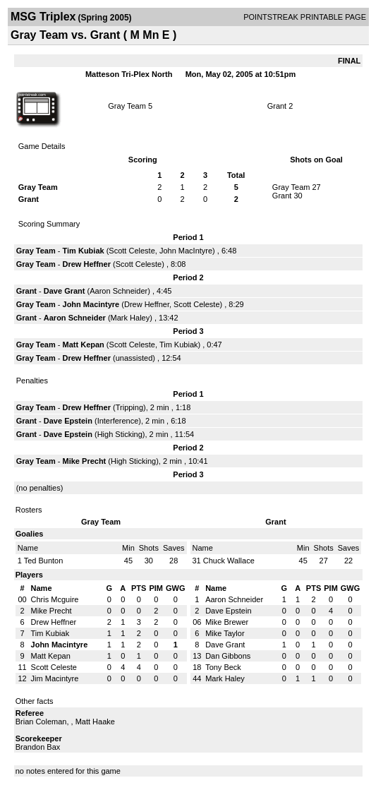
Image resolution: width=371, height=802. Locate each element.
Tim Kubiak (83, 250)
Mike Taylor (224, 633)
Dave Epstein (68, 421)
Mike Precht (85, 461)
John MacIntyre (185, 250)
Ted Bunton (43, 560)
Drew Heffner (87, 264)
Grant (277, 106)
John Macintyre (91, 304)
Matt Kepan (83, 344)
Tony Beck (223, 667)
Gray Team (127, 106)
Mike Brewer (226, 622)
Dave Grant (64, 291)
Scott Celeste (131, 250)
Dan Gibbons (227, 656)
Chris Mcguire (55, 599)
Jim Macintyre (55, 678)
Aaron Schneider (118, 291)
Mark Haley (130, 317)
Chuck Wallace (229, 560)
